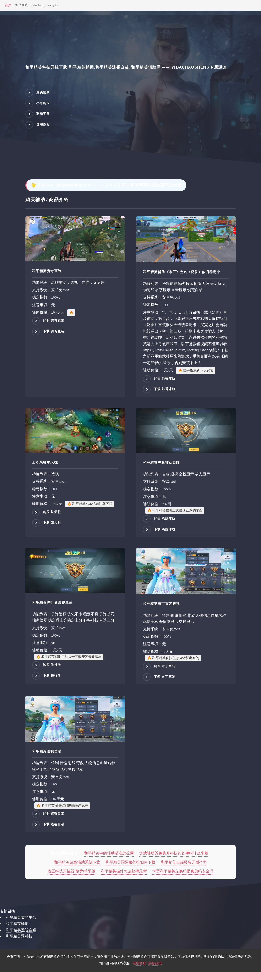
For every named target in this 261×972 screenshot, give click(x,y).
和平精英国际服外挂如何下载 (130, 862)
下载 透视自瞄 (54, 824)
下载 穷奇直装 (54, 331)
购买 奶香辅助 (164, 378)
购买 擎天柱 (52, 512)
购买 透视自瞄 (54, 814)
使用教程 (43, 124)
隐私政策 (155, 963)
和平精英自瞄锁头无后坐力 (184, 862)
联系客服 (43, 114)
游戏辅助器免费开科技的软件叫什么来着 (173, 853)
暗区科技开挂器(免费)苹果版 (71, 871)
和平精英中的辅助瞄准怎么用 (109, 853)
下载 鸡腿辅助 (164, 529)
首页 (8, 5)
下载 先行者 (52, 675)
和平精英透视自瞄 (21, 930)
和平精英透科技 (19, 936)
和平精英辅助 (17, 923)
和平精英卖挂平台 (21, 917)
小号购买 (43, 103)
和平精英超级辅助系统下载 (77, 862)
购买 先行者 (52, 664)
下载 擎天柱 (52, 523)
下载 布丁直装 (164, 677)
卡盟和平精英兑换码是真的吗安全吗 (182, 871)
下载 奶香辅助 (164, 389)
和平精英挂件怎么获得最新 (124, 871)
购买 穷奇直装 (54, 320)
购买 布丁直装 (164, 666)
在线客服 (139, 963)
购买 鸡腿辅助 (164, 518)
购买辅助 (43, 92)
